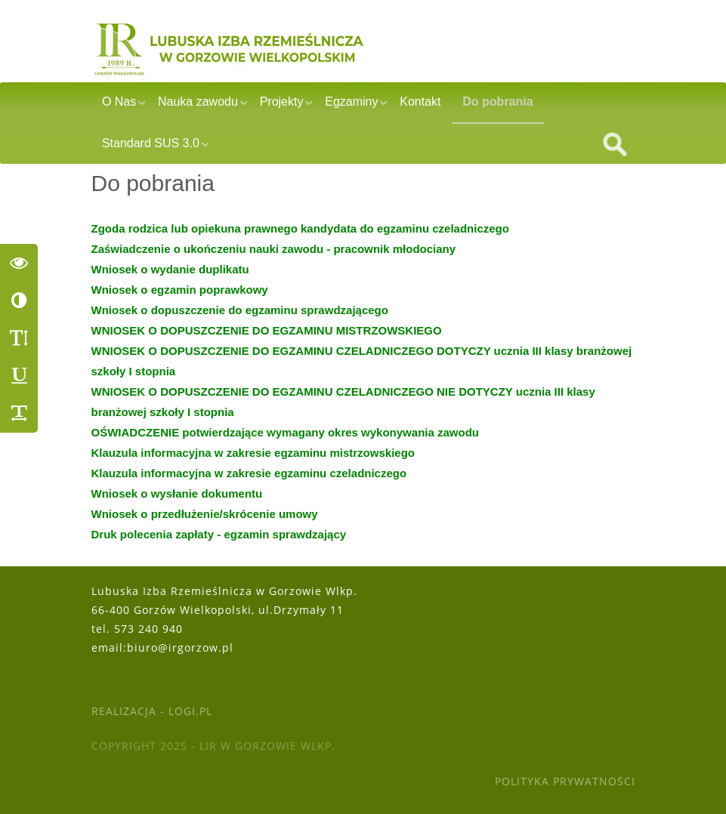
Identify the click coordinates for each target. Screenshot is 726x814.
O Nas (119, 101)
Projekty (282, 101)
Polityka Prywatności (565, 781)
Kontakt (420, 101)
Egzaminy (351, 101)
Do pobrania (497, 101)
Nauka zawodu (198, 101)
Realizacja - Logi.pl (151, 711)
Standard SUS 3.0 (150, 143)
